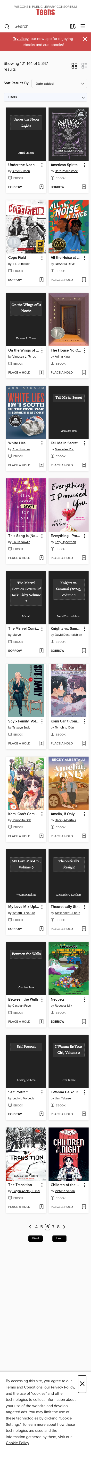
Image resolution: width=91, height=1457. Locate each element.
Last (59, 1238)
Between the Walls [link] (23, 999)
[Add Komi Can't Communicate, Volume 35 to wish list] (41, 836)
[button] (74, 67)
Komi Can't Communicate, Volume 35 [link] (23, 814)
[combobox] (35, 26)
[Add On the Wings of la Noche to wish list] (41, 373)
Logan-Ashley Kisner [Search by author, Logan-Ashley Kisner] (26, 1191)
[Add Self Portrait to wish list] (41, 1114)
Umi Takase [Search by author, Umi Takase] (63, 1098)
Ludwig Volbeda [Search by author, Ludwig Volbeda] (23, 1098)
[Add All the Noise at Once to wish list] (84, 280)
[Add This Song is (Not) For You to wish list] (41, 558)
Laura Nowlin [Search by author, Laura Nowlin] (21, 542)
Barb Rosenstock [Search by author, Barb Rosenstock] (66, 171)
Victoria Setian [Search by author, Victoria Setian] (65, 1191)
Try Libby (21, 38)
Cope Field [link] (17, 258)
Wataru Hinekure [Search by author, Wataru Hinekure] (23, 913)
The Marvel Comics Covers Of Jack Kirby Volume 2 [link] (23, 629)
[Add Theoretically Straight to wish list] (84, 929)
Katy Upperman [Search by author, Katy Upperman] (65, 542)
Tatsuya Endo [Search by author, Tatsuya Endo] (21, 727)
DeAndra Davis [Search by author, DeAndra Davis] (65, 264)
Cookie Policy (17, 1443)
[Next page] (64, 1227)
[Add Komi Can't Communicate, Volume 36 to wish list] (84, 744)
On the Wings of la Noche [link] (23, 350)
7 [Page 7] (53, 1227)
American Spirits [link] (64, 165)
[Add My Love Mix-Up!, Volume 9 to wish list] (41, 929)
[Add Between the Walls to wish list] (41, 1022)
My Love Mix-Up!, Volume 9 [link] (23, 907)
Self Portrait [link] (18, 1092)
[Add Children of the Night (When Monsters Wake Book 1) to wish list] (84, 1207)
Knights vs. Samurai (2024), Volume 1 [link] (66, 629)
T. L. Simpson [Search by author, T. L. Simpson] (21, 264)
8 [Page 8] (58, 1227)
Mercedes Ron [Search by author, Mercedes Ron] (64, 449)
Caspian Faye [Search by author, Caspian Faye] (21, 1006)
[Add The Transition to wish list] (41, 1207)
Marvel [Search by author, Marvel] (17, 635)
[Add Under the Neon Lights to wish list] (41, 187)
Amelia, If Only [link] (63, 814)
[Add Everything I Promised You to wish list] (84, 558)
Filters (12, 97)
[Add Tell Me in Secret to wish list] (84, 465)
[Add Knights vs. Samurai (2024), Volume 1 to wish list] (84, 651)
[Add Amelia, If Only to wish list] (84, 836)
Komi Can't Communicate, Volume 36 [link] (66, 721)
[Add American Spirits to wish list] (84, 187)
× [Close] (82, 1384)
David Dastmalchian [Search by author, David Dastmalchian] (68, 635)
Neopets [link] (58, 999)
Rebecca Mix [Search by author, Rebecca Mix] (63, 1006)
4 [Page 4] (36, 1227)
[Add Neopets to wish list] (84, 1022)
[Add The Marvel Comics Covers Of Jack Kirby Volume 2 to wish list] (41, 651)
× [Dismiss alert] (85, 39)
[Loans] (72, 27)
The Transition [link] (20, 1185)
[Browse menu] (82, 26)
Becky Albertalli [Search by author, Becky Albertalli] (65, 820)
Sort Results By (16, 83)
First (35, 1238)
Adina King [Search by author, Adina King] (62, 357)
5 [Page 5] (41, 1227)
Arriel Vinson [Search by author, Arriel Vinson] (21, 171)
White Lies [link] (16, 443)
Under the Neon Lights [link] (23, 165)
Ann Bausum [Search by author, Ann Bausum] (21, 449)
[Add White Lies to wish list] (41, 465)
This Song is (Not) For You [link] (23, 536)
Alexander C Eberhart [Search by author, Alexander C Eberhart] (69, 913)
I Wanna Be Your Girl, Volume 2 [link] (66, 1092)
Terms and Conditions (24, 1387)
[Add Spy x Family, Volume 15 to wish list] (41, 744)
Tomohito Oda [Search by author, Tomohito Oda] (64, 727)
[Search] (7, 27)
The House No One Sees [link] (66, 350)
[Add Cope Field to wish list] (41, 280)
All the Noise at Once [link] (66, 258)
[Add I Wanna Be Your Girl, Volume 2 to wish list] (84, 1114)
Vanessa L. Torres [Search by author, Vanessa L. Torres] (24, 357)
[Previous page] (30, 1227)
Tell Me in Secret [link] (64, 443)
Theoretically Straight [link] (66, 907)
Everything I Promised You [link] (66, 536)
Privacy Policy (62, 1387)
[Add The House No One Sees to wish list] (84, 373)
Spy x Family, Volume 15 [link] (23, 721)
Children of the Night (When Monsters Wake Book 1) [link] (66, 1185)
